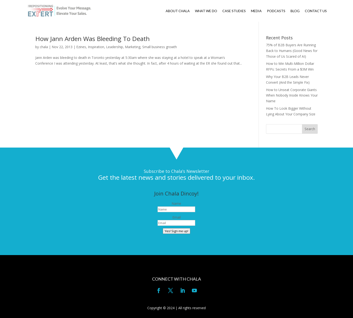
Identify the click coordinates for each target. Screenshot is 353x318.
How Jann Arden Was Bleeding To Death (92, 38)
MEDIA (256, 11)
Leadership (114, 47)
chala (44, 47)
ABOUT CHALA (178, 11)
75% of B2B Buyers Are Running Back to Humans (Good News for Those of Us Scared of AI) (291, 51)
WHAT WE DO (206, 11)
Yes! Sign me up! (176, 231)
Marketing (132, 47)
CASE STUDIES (234, 11)
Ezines (81, 47)
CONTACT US (316, 11)
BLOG (295, 11)
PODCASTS (276, 11)
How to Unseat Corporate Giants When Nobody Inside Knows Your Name (292, 95)
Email (176, 217)
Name (176, 203)
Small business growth (159, 47)
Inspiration (96, 47)
